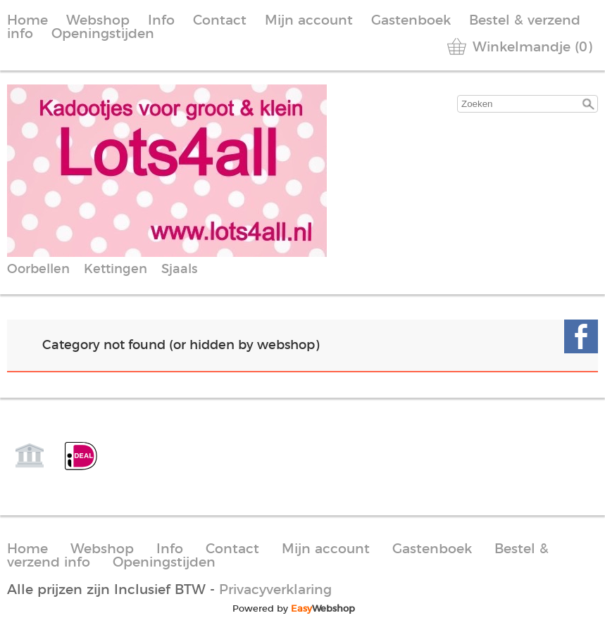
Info (161, 20)
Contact (220, 20)
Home (27, 20)
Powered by (293, 609)
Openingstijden (102, 34)
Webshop (98, 20)
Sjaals (179, 269)
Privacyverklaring (275, 590)
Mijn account (309, 20)
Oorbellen (38, 269)
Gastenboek (411, 20)
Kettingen (115, 269)
